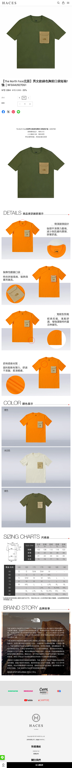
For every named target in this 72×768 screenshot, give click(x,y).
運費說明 (36, 754)
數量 (3, 103)
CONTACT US (36, 751)
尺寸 (3, 98)
